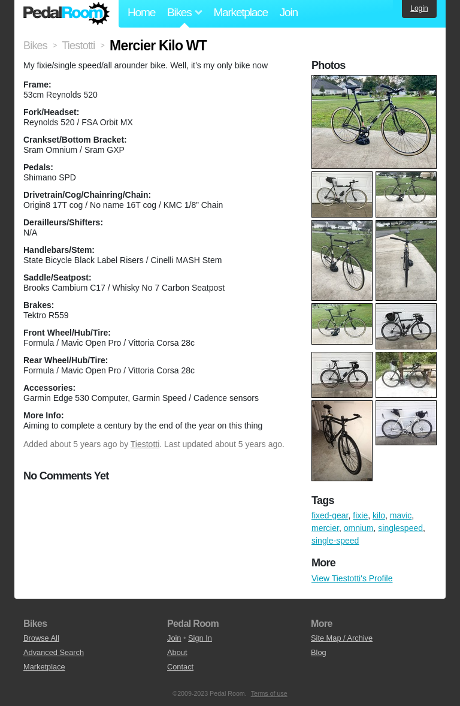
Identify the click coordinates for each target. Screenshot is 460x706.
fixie (360, 515)
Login (419, 8)
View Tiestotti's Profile (351, 578)
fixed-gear (329, 515)
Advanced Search (53, 652)
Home (141, 12)
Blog (318, 652)
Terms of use (269, 693)
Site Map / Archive (342, 637)
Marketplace (240, 12)
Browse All (41, 637)
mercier (325, 528)
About (177, 652)
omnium (359, 528)
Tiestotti (145, 444)
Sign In (200, 637)
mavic (401, 515)
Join (289, 12)
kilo (379, 515)
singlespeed (400, 528)
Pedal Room (66, 14)
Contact (180, 666)
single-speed (335, 540)
